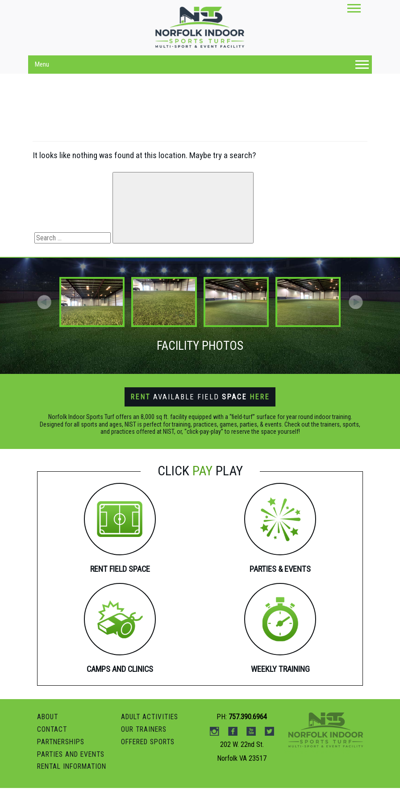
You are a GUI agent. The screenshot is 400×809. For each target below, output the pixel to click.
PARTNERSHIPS (63, 763)
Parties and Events (73, 775)
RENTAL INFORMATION (74, 788)
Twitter (269, 753)
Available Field (200, 396)
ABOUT (48, 739)
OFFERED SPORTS (150, 763)
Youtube (251, 753)
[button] (356, 302)
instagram (214, 753)
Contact (52, 751)
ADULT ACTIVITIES (151, 739)
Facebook (233, 753)
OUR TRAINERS (145, 751)
